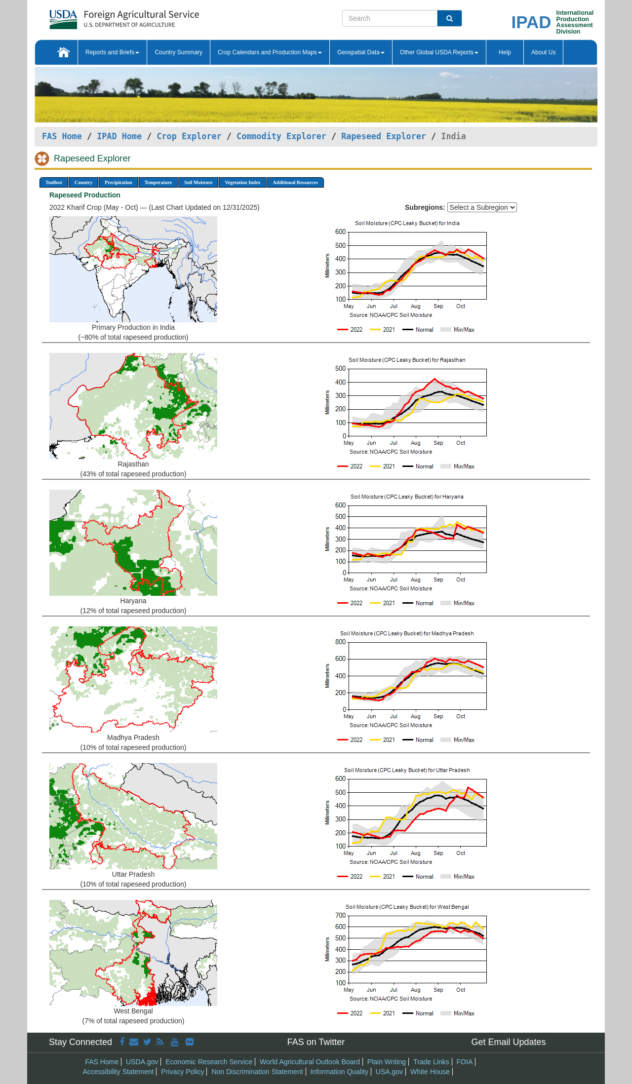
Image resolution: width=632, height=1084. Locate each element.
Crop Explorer (189, 136)
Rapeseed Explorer (383, 136)
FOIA (465, 1062)
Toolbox (53, 182)
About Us (543, 52)
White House (430, 1072)
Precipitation (118, 182)
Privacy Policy (182, 1072)
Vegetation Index (242, 182)
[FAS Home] (99, 16)
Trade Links (431, 1062)
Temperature (158, 182)
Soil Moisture (198, 182)
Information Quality (339, 1072)
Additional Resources (295, 182)
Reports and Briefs (112, 52)
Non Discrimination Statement (257, 1072)
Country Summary (178, 52)
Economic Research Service (208, 1062)
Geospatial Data (361, 52)
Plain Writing (386, 1062)
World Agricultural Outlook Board (310, 1062)
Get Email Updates (508, 1042)
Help (505, 52)
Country (83, 182)
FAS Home (62, 136)
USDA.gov (142, 1062)
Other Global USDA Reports (439, 52)
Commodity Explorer (281, 136)
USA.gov (389, 1072)
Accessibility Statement (118, 1072)
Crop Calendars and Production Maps (270, 52)
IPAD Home (119, 136)
